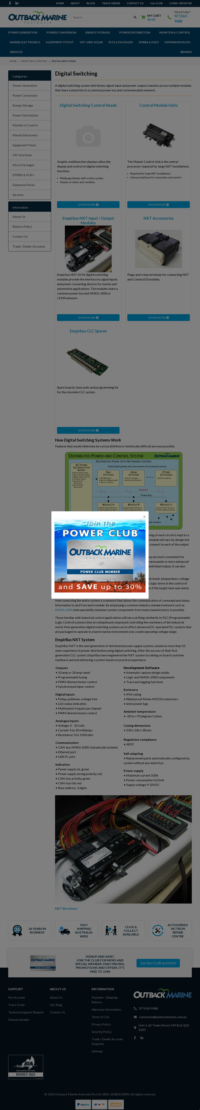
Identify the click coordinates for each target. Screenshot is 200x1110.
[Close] (144, 516)
